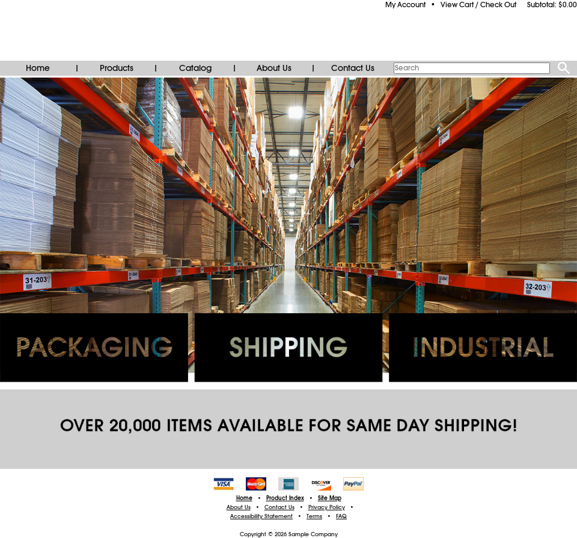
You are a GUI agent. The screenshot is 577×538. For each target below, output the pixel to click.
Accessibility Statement (261, 516)
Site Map (329, 498)
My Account (405, 5)
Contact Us (352, 68)
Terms (314, 516)
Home (38, 68)
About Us (274, 68)
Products (116, 68)
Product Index (285, 498)
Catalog (195, 68)
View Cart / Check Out (478, 5)
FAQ (341, 516)
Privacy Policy (326, 507)
